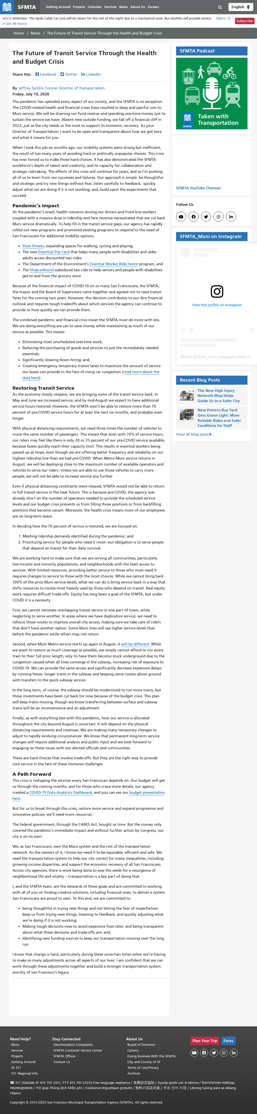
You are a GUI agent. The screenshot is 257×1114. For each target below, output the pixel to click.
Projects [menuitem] (79, 7)
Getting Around (23, 1062)
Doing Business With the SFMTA (151, 1056)
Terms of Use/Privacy (143, 1068)
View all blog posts (192, 434)
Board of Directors (141, 1045)
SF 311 (16, 1068)
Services (17, 1050)
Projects (17, 1056)
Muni (15, 1045)
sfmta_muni (206, 357)
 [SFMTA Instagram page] (218, 217)
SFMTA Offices (64, 1056)
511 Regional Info (24, 1073)
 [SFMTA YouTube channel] (181, 217)
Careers (132, 1050)
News (35, 33)
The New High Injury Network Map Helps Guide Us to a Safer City (219, 395)
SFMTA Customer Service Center (77, 1050)
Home (18, 33)
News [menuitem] (123, 7)
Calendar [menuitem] (95, 7)
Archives (133, 1073)
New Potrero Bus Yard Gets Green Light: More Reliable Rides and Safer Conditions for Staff (219, 418)
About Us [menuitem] (137, 7)
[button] (241, 7)
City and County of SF (144, 1062)
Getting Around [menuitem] (58, 7)
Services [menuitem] (110, 7)
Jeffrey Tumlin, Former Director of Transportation (61, 88)
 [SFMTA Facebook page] (194, 217)
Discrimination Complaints (73, 1045)
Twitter (71, 74)
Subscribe (245, 21)
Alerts (6, 18)
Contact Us (61, 1062)
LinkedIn (93, 74)
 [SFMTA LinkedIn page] (231, 217)
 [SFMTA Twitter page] (206, 217)
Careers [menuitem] (153, 7)
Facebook (48, 74)
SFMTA (186, 357)
